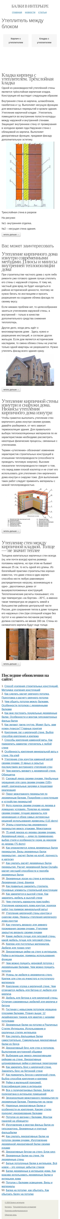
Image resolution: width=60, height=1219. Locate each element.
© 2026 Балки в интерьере (14, 1202)
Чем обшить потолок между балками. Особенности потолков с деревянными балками (25, 705)
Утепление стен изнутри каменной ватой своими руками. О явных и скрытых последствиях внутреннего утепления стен (27, 763)
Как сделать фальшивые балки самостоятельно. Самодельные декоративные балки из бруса (29, 1040)
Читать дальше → (11, 234)
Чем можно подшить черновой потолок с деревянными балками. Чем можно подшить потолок (28, 967)
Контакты (8, 1207)
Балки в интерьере (30, 6)
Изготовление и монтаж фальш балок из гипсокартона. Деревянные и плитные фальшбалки (28, 1128)
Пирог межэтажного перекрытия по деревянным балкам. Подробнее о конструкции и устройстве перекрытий (30, 798)
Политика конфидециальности (16, 1211)
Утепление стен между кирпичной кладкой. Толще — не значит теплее (28, 546)
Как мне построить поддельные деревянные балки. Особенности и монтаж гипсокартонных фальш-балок (29, 717)
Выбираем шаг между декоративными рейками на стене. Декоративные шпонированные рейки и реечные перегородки (29, 1059)
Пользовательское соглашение (24, 1207)
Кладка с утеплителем (44, 40)
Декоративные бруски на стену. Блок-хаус (31, 1151)
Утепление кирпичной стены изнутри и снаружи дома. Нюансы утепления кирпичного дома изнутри (30, 406)
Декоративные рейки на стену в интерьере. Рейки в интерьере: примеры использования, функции (29, 955)
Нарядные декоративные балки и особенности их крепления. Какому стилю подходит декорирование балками (26, 1109)
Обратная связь (11, 1215)
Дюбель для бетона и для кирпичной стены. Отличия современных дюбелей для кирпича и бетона (30, 1001)
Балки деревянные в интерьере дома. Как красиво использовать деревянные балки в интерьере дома (29, 1175)
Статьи (42, 12)
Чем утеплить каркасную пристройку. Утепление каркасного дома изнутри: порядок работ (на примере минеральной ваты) (29, 905)
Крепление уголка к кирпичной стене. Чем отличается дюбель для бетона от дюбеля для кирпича (29, 990)
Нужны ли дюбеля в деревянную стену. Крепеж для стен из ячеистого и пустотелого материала (28, 978)
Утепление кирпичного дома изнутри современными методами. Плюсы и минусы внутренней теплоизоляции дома (29, 261)
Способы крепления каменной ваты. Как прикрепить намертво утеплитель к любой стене (27, 744)
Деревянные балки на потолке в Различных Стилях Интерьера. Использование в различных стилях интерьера (30, 1028)
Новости (30, 12)
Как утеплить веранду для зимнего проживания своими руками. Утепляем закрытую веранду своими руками (25, 928)
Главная (17, 12)
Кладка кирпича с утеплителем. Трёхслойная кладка (27, 78)
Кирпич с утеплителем (16, 40)
